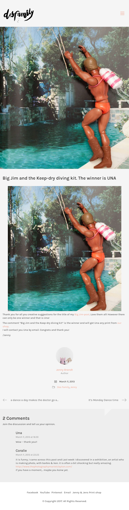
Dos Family (63, 387)
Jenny (74, 387)
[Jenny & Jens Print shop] (87, 492)
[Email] (67, 492)
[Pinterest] (56, 492)
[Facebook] (32, 492)
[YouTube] (45, 492)
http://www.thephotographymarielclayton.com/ (44, 466)
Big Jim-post (81, 314)
